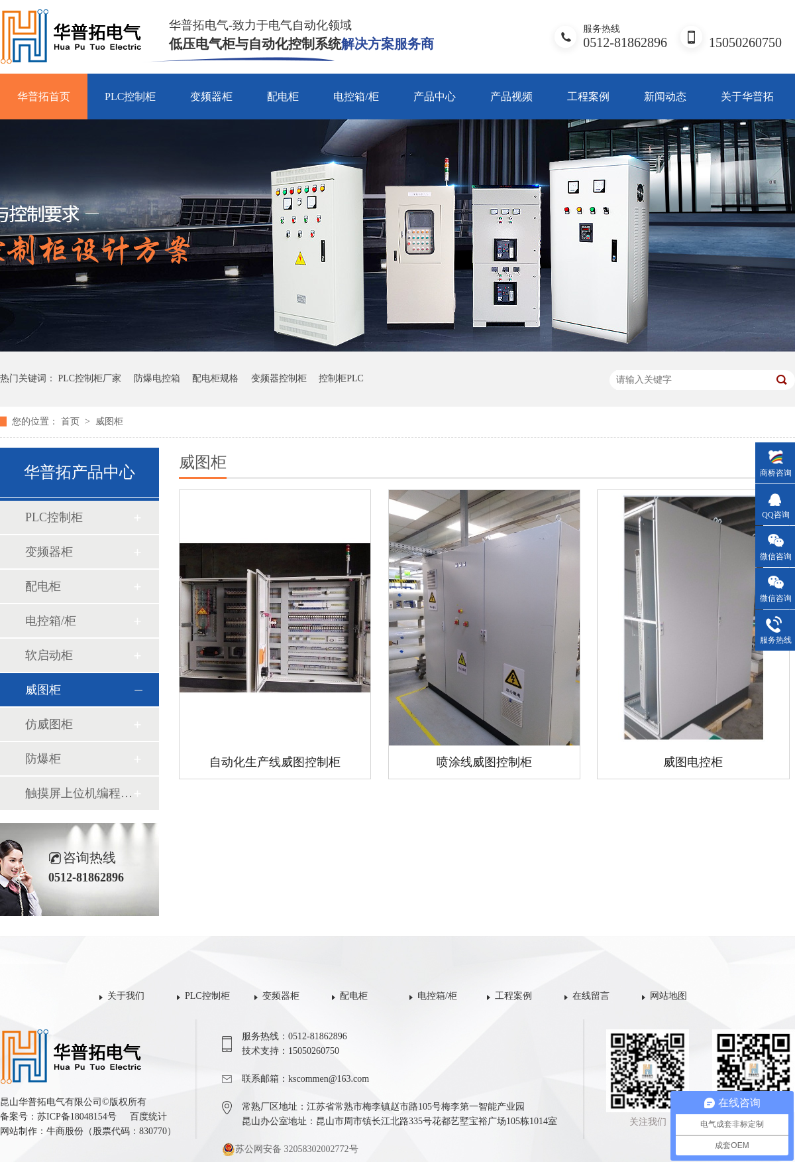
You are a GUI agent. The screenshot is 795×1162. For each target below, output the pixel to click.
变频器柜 (211, 96)
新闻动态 (665, 96)
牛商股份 (64, 1131)
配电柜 (283, 96)
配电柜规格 (215, 378)
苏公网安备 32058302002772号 (290, 1149)
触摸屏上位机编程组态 (78, 793)
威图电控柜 (693, 762)
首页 (71, 421)
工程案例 (588, 96)
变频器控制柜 (279, 378)
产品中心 (434, 96)
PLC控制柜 (130, 96)
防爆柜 (43, 758)
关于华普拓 (747, 96)
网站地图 (668, 996)
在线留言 (591, 996)
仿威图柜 (49, 724)
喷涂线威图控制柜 (484, 762)
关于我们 (125, 996)
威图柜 (109, 421)
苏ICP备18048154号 (77, 1117)
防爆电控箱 (157, 378)
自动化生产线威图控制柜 (275, 762)
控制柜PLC (341, 378)
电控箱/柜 (355, 96)
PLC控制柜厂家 (90, 378)
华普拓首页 (43, 96)
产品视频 (511, 96)
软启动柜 (49, 655)
